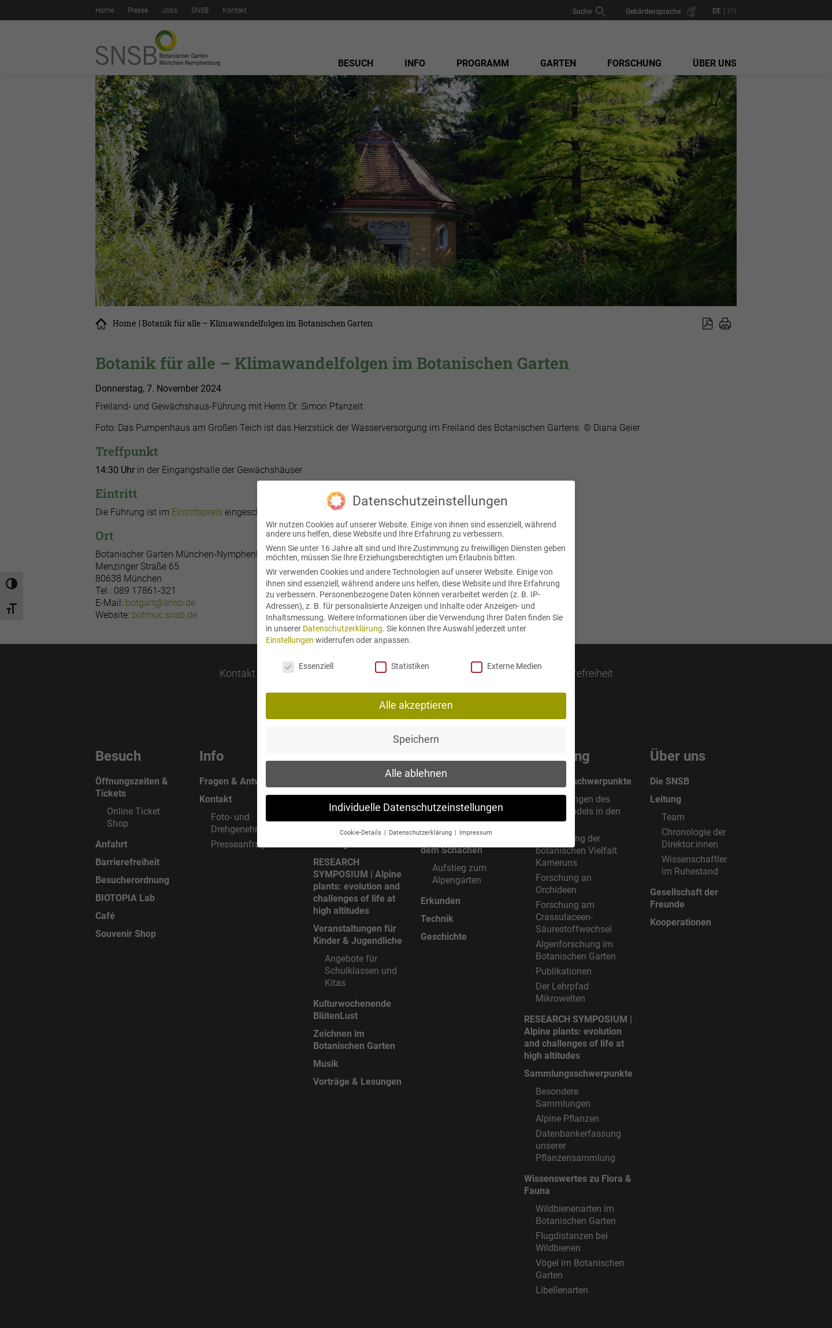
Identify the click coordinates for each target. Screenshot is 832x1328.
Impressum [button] (475, 820)
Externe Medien (506, 653)
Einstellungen (290, 627)
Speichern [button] (416, 727)
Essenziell (308, 653)
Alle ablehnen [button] (416, 761)
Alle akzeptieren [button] (416, 693)
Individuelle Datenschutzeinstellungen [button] (416, 795)
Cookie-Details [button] (361, 820)
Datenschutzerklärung (342, 616)
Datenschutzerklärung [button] (421, 820)
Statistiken (402, 653)
